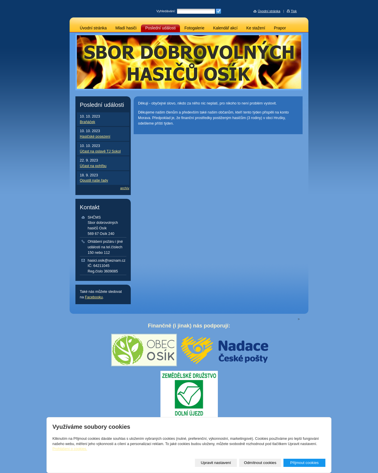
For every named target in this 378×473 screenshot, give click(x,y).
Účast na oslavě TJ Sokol (100, 151)
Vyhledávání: (166, 11)
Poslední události (160, 28)
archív (124, 188)
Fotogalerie (194, 28)
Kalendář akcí (225, 28)
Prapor (280, 28)
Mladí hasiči (125, 28)
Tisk (294, 11)
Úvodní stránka (93, 28)
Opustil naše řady (94, 180)
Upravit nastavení (216, 462)
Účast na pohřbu (93, 166)
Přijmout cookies (304, 462)
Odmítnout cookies (260, 462)
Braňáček (87, 122)
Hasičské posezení (95, 136)
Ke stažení (255, 28)
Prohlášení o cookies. (69, 449)
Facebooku (94, 297)
